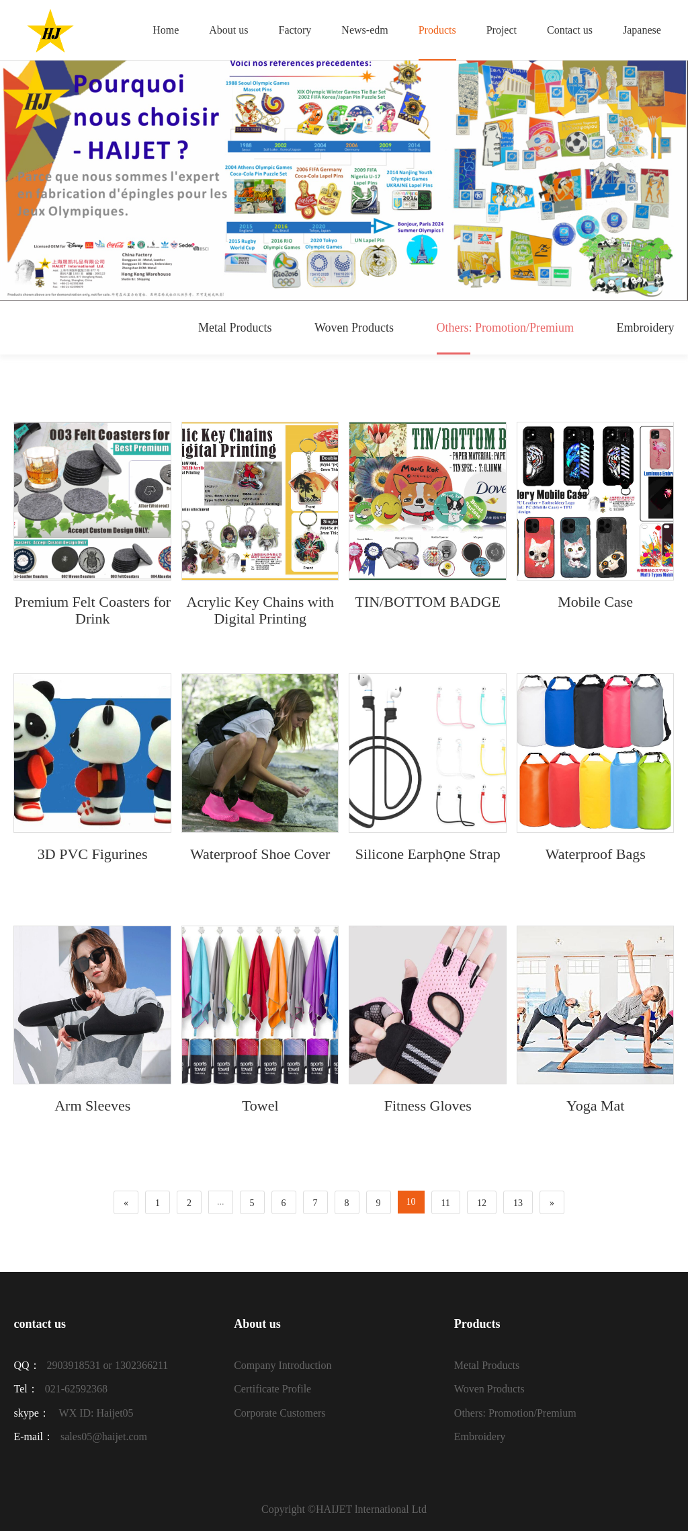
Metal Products (235, 327)
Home (166, 30)
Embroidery (646, 327)
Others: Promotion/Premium (505, 337)
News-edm (364, 30)
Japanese (642, 30)
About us (228, 30)
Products (437, 30)
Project (501, 30)
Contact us (570, 30)
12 (481, 1203)
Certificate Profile (272, 1388)
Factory (294, 30)
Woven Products (354, 327)
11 (445, 1203)
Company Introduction (282, 1365)
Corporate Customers (279, 1413)
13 (518, 1203)
